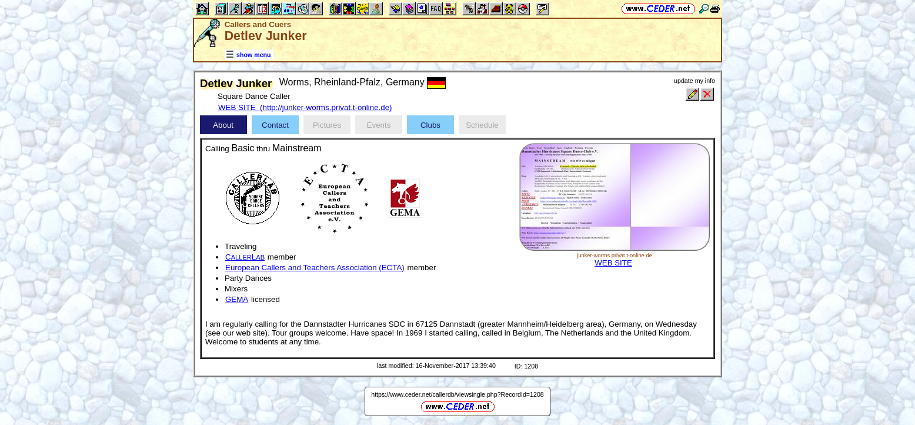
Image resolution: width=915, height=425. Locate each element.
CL (245, 257)
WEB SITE (613, 262)
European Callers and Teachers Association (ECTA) (315, 267)
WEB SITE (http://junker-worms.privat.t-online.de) (305, 107)
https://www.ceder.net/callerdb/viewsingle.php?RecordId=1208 (457, 394)
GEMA (236, 299)
